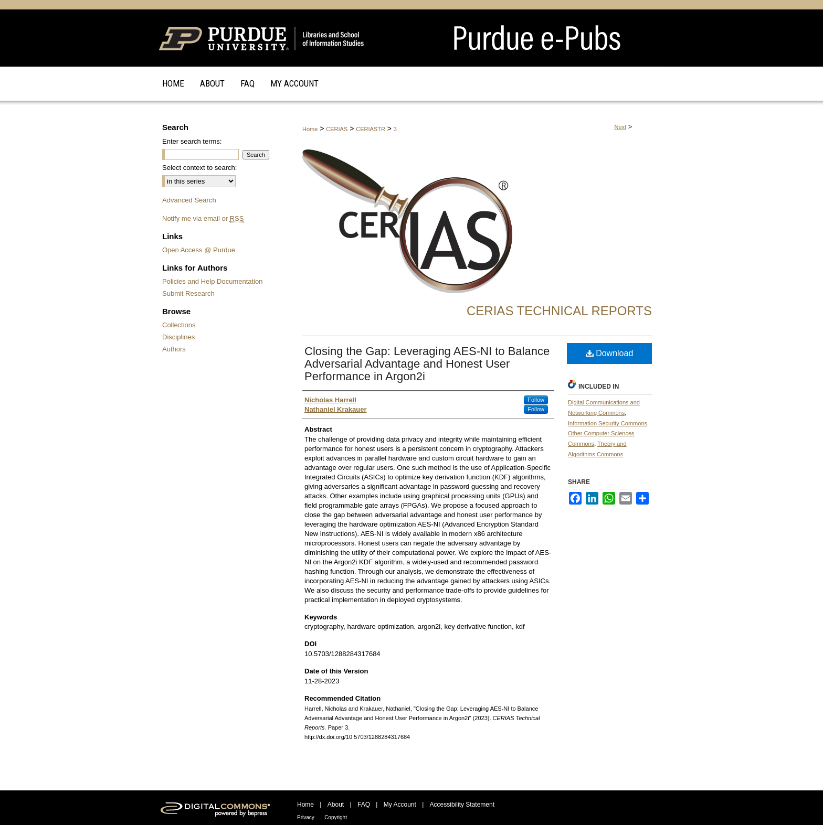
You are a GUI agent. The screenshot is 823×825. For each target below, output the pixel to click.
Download (610, 353)
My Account (400, 804)
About (336, 804)
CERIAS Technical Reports (559, 311)
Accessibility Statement (462, 804)
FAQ (363, 804)
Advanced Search (189, 200)
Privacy (305, 817)
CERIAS (336, 129)
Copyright (335, 817)
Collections (179, 325)
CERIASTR (370, 129)
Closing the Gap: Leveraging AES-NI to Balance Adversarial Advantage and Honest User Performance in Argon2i (427, 364)
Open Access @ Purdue (198, 250)
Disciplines (178, 337)
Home (310, 129)
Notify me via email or (203, 218)
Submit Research (188, 293)
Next (621, 127)
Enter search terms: (191, 141)
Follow (535, 400)
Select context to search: (199, 168)
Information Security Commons (607, 423)
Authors (174, 349)
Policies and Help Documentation (212, 281)
